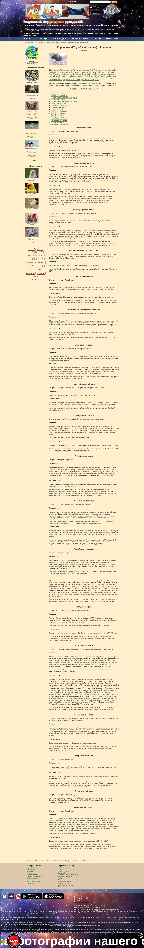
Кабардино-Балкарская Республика (64, 98)
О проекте (77, 896)
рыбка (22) (41, 262)
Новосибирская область (60, 105)
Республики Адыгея (92, 76)
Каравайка (30, 871)
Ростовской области (87, 78)
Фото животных (41, 38)
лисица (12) (41, 273)
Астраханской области (70, 72)
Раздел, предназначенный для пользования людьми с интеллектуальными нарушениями (96, 909)
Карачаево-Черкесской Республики (86, 74)
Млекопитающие (63, 868)
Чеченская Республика (59, 125)
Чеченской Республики (90, 80)
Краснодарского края (107, 74)
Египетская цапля (32, 875)
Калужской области (65, 74)
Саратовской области (103, 78)
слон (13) (40, 269)
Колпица (29, 873)
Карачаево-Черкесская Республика (64, 101)
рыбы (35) (31, 252)
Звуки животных (63, 887)
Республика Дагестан (59, 111)
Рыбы (60, 878)
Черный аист (30, 868)
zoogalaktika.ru (23, 929)
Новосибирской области (57, 76)
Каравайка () (62, 70)
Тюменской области (73, 80)
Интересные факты (59, 38)
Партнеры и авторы (81, 898)
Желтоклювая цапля (33, 881)
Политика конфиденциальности (85, 906)
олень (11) (35, 276)
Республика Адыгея (58, 109)
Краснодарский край (58, 103)
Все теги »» (36, 279)
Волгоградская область (59, 96)
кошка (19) (30, 266)
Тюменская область (58, 123)
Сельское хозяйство (81, 902)
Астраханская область (59, 94)
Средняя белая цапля (33, 880)
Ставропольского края (57, 80)
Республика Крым (57, 115)
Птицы (60, 869)
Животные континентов (65, 885)
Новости (77, 900)
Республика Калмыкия (59, 113)
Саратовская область (59, 119)
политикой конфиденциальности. (130, 932)
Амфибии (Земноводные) (66, 876)
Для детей (97, 38)
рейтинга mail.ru (60, 917)
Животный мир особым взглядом (86, 907)
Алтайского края (55, 72)
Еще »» (35, 160)
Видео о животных (113, 38)
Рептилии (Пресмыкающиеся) (68, 875)
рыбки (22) (40, 259)
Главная (27, 38)
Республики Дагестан (108, 76)
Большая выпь (31, 869)
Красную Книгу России (91, 70)
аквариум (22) (31, 262)
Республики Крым (72, 78)
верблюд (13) (30, 273)
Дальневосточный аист (34, 876)
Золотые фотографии (65, 881)
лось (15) (31, 269)
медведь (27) (40, 255)
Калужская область (58, 99)
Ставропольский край (59, 121)
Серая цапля (30, 883)
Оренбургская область (59, 107)
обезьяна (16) (40, 266)
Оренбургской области (75, 76)
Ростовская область (58, 117)
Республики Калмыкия (57, 78)
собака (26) (31, 259)
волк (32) (40, 252)
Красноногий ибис (32, 878)
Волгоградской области (87, 72)
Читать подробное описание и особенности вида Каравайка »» (90, 85)
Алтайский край (56, 92)
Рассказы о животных (80, 38)
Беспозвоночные (63, 880)
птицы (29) (30, 255)
